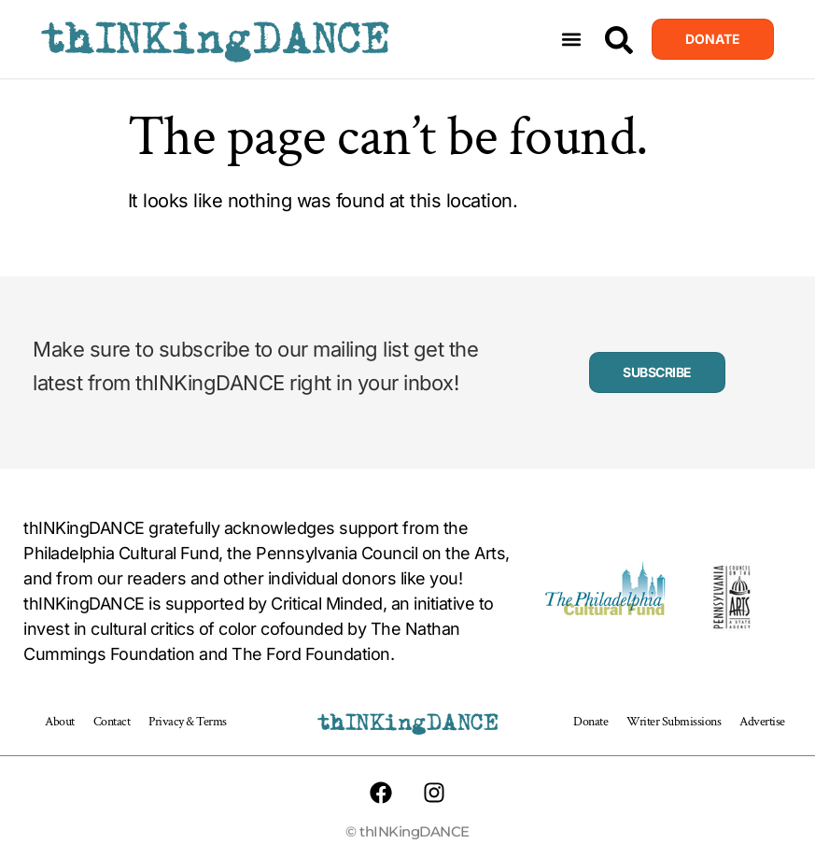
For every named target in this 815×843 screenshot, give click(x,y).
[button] (570, 39)
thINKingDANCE (215, 39)
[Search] (619, 40)
